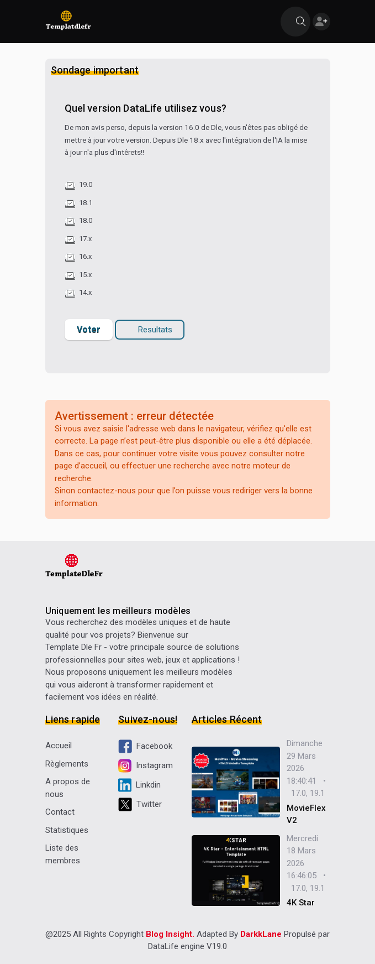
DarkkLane (261, 934)
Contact (60, 812)
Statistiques (66, 830)
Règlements (66, 764)
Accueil (58, 746)
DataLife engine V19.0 (187, 946)
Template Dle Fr (73, 647)
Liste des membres (62, 854)
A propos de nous (67, 788)
